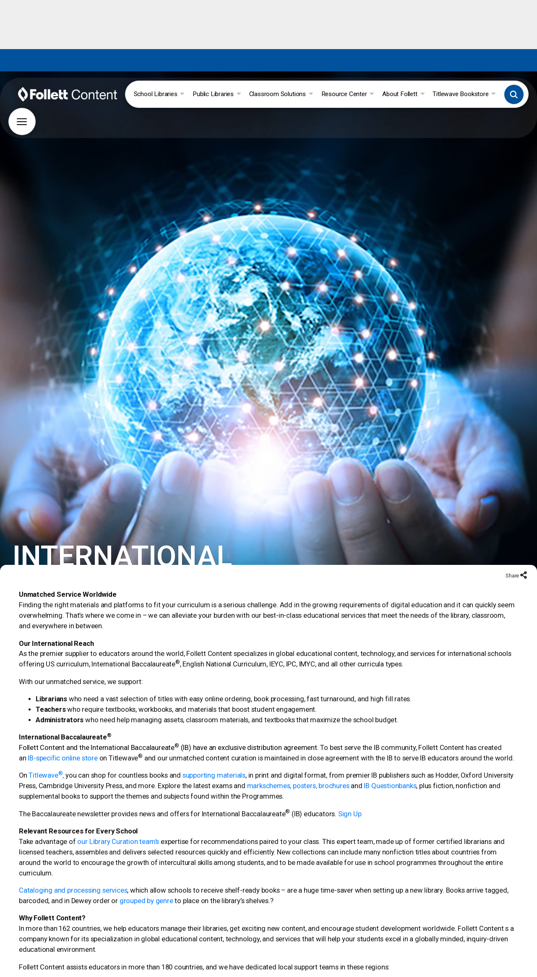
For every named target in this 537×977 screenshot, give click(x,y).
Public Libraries (216, 94)
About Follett (403, 94)
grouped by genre (146, 889)
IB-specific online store (62, 746)
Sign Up (350, 802)
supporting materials (213, 764)
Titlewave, (46, 764)
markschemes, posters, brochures (298, 774)
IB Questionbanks (390, 774)
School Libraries (159, 94)
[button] (514, 94)
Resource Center (347, 94)
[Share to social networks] (523, 564)
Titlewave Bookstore (464, 94)
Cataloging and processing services (73, 879)
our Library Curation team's (118, 830)
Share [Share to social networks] (513, 564)
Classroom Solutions (281, 94)
